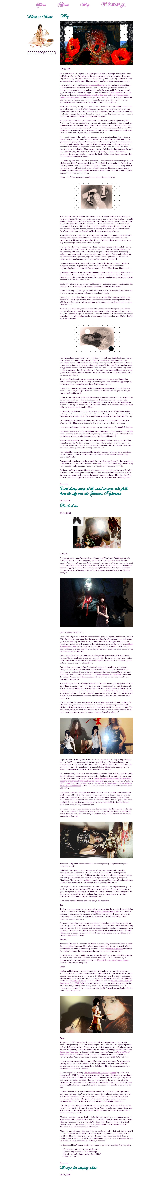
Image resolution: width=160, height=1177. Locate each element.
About (63, 4)
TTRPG (112, 4)
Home (41, 4)
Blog (84, 4)
